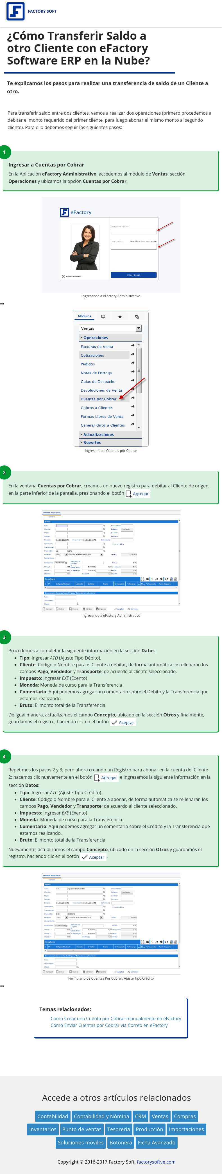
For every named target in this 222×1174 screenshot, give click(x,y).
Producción (149, 1129)
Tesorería (118, 1129)
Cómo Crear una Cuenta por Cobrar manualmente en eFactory (116, 1018)
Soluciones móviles (81, 1142)
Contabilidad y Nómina (101, 1116)
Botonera (121, 1142)
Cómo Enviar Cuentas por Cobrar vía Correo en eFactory (109, 1025)
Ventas (160, 1116)
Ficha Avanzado (157, 1142)
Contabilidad (52, 1116)
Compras (185, 1116)
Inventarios (42, 1129)
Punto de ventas (82, 1129)
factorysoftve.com (156, 1162)
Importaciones (186, 1129)
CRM (140, 1116)
